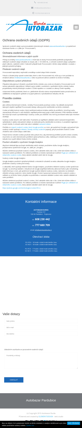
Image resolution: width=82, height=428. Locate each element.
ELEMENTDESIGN (46, 416)
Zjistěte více (30, 425)
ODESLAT (14, 380)
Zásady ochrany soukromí (36, 129)
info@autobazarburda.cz (42, 8)
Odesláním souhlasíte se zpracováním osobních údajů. (23, 349)
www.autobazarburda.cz (57, 46)
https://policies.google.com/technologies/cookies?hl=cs (22, 188)
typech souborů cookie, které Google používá (27, 127)
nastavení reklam (45, 124)
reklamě (24, 129)
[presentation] (20, 342)
